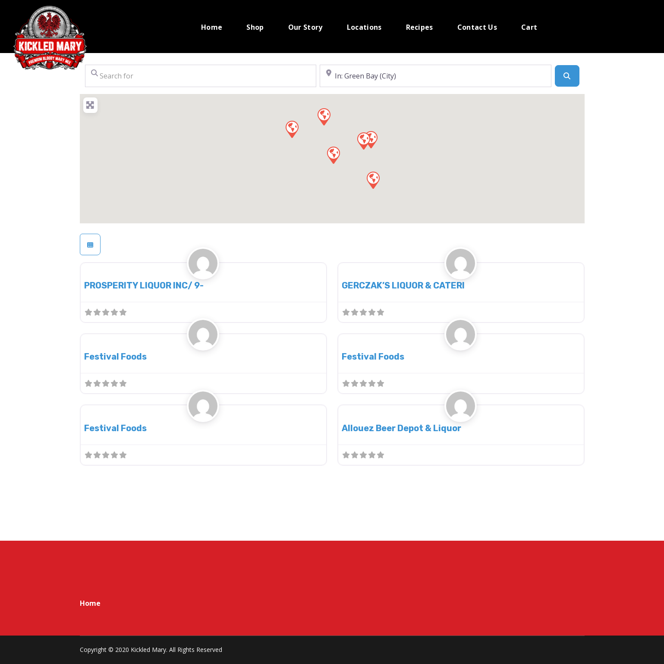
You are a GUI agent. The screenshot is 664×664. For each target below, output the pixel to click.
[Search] (567, 76)
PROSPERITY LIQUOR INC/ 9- (144, 285)
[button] (333, 155)
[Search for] (201, 76)
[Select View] (90, 244)
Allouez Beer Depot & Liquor (401, 428)
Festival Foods (115, 356)
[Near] (435, 76)
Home (90, 603)
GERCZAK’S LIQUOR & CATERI (403, 285)
